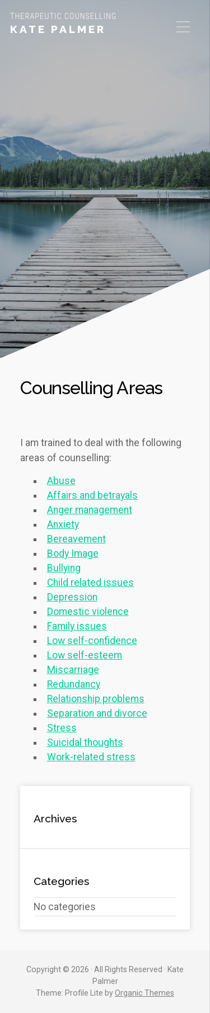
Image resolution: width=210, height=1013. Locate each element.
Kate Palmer (58, 29)
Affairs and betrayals (92, 495)
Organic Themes (144, 992)
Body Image (73, 553)
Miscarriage (73, 669)
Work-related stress (91, 757)
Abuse (61, 480)
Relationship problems (95, 698)
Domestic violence (88, 611)
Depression (72, 597)
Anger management (89, 509)
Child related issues (90, 582)
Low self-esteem (84, 655)
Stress (62, 727)
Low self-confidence (92, 640)
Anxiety (63, 524)
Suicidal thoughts (85, 742)
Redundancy (73, 684)
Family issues (77, 626)
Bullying (64, 568)
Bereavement (76, 539)
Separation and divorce (97, 713)
